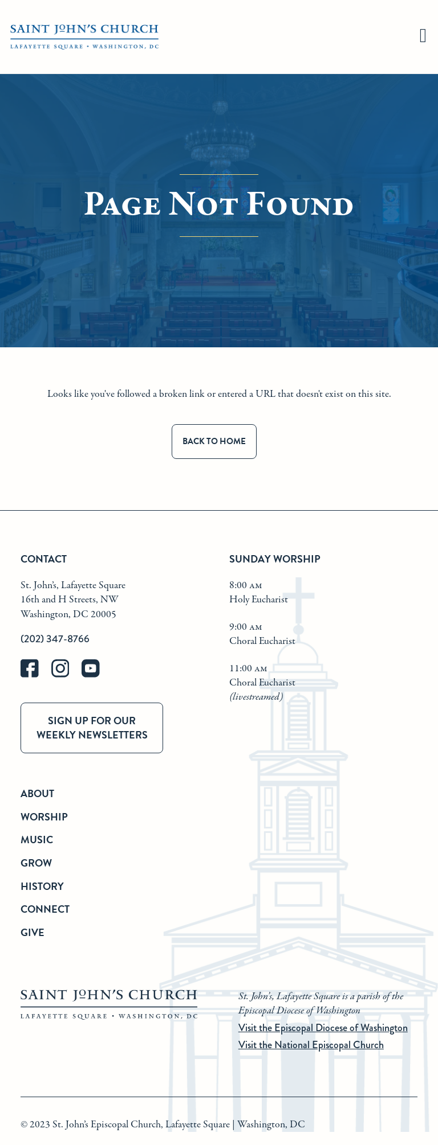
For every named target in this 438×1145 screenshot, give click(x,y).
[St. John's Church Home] (84, 37)
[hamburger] (423, 37)
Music (37, 839)
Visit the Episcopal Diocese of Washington (323, 1027)
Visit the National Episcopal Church (311, 1044)
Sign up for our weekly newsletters (92, 727)
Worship (44, 816)
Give (32, 932)
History (42, 886)
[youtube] (96, 675)
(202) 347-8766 (55, 638)
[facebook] (36, 675)
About (37, 793)
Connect (45, 909)
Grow (36, 863)
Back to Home (214, 441)
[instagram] (66, 675)
